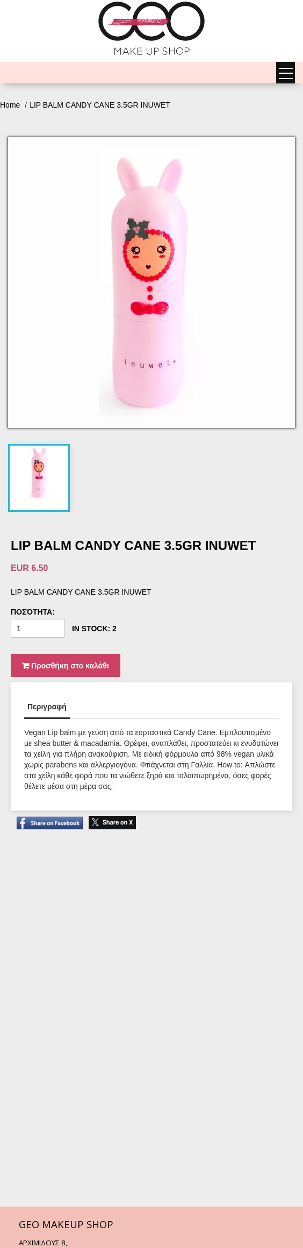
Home (11, 105)
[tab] (39, 472)
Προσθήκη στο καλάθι (65, 665)
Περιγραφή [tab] (47, 706)
